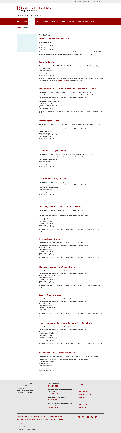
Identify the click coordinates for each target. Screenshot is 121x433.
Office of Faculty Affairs (84, 394)
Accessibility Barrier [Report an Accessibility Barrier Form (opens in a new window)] (65, 423)
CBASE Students (82, 404)
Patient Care (54, 21)
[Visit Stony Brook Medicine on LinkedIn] (96, 417)
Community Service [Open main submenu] (83, 21)
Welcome (19, 27)
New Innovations (83, 401)
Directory (81, 397)
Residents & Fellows (83, 391)
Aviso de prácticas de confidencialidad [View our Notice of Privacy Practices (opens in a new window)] (27, 423)
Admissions (81, 387)
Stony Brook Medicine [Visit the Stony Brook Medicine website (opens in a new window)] (36, 416)
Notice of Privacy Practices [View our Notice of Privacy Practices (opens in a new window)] (57, 419)
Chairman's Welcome (23, 35)
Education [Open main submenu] (63, 21)
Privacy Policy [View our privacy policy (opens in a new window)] (31, 419)
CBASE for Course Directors (86, 411)
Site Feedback (21, 426)
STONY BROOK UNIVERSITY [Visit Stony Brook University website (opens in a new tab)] (82, 1)
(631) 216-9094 (52, 407)
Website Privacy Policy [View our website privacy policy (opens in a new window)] (42, 419)
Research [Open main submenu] (72, 21)
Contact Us (21, 47)
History (20, 41)
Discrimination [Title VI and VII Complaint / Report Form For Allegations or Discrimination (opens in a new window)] (43, 423)
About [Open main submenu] (31, 21)
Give (103, 7)
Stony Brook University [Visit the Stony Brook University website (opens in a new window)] (23, 416)
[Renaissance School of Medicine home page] (45, 9)
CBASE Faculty (82, 407)
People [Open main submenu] (38, 21)
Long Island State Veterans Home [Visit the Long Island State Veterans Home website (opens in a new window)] (53, 416)
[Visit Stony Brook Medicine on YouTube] (88, 417)
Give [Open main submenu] (93, 21)
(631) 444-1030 (52, 400)
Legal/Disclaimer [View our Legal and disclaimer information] (21, 419)
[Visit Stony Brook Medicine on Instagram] (92, 417)
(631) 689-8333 (52, 386)
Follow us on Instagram (23, 394)
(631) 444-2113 (52, 394)
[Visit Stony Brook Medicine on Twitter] (83, 417)
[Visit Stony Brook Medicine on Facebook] (79, 417)
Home (98, 7)
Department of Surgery (29, 15)
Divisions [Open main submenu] (46, 21)
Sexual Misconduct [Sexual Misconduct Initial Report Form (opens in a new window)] (53, 423)
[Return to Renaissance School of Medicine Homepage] (18, 21)
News (19, 50)
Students (80, 384)
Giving (20, 44)
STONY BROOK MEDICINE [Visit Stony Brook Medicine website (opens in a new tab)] (98, 1)
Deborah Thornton (63, 80)
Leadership (21, 38)
